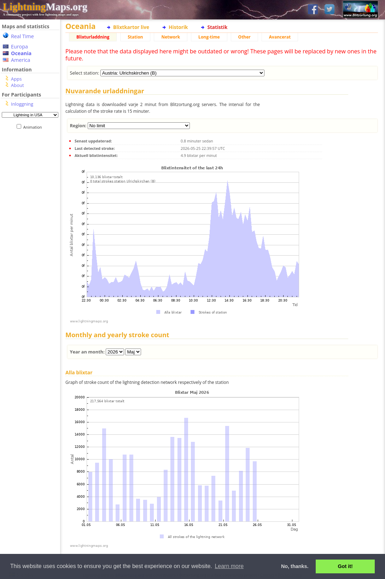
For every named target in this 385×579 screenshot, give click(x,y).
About (17, 85)
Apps (16, 79)
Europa (19, 46)
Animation (34, 127)
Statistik (217, 27)
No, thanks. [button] (295, 566)
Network (170, 37)
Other (244, 37)
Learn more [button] (229, 566)
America (20, 60)
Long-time (209, 37)
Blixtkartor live (131, 27)
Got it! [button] (345, 566)
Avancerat (280, 37)
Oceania (21, 53)
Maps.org (45, 6)
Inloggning (22, 104)
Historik (178, 27)
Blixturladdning (92, 37)
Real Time (22, 36)
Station (135, 37)
